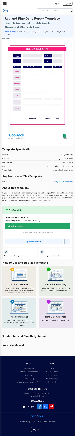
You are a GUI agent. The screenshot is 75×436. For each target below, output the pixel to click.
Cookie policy (29, 378)
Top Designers (52, 375)
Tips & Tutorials (52, 372)
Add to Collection (33, 242)
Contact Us (52, 382)
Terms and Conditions (29, 372)
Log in (57, 3)
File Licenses (29, 368)
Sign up (68, 3)
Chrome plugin (52, 378)
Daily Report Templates (63, 182)
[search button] (71, 10)
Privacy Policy (29, 375)
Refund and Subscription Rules (29, 382)
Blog (52, 368)
